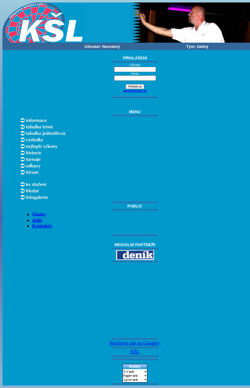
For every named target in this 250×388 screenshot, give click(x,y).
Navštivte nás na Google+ (135, 343)
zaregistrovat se (135, 90)
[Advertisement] (134, 300)
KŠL (135, 351)
